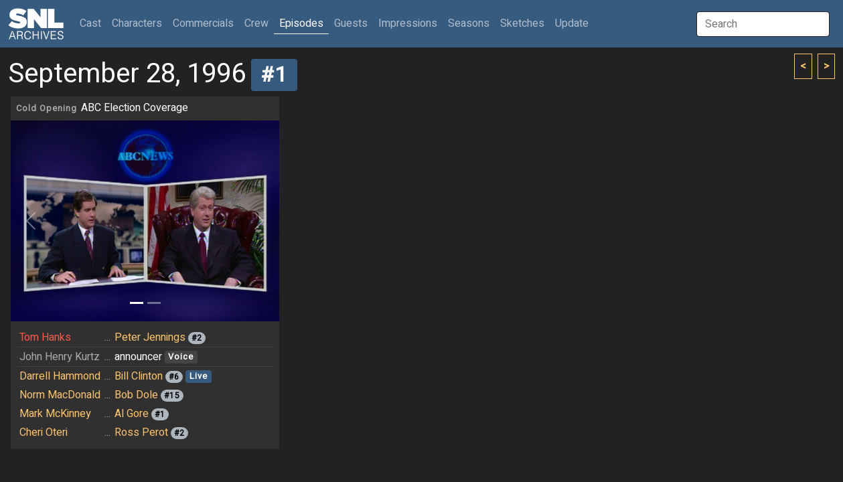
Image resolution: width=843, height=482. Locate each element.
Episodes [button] (301, 23)
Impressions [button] (407, 23)
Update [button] (572, 23)
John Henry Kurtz (59, 357)
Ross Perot (141, 432)
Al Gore (131, 414)
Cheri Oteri (43, 432)
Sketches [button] (522, 23)
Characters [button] (137, 23)
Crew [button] (256, 23)
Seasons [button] (468, 23)
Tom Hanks (45, 337)
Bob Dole (136, 395)
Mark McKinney (55, 414)
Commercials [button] (203, 23)
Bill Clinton (138, 376)
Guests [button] (351, 23)
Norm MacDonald (59, 395)
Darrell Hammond (59, 376)
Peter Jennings (149, 337)
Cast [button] (93, 23)
